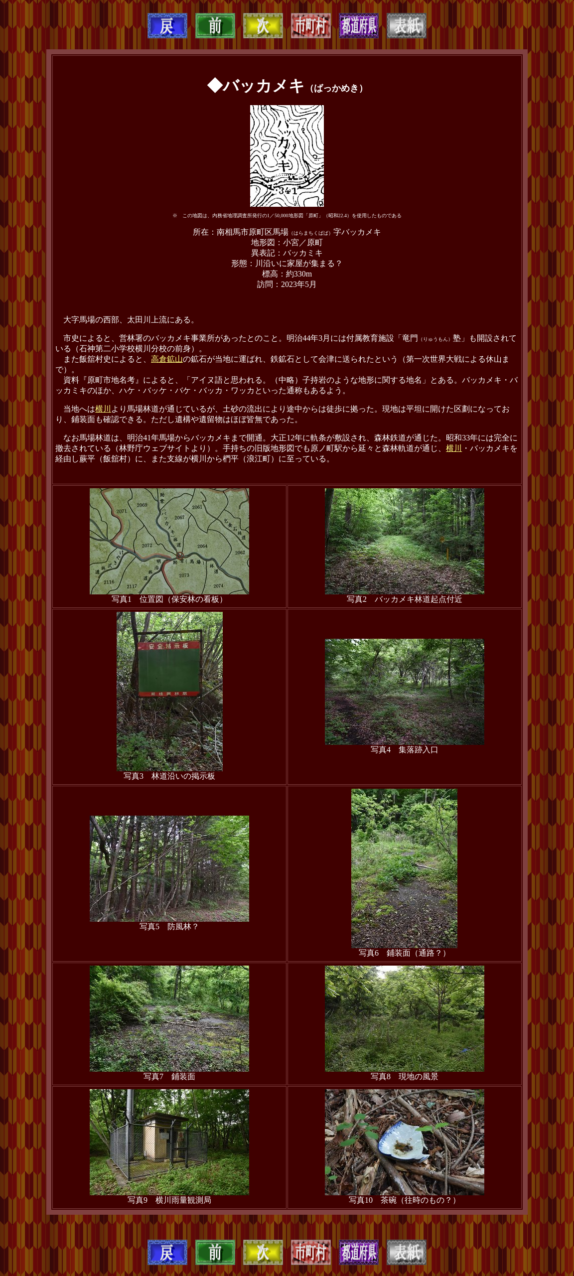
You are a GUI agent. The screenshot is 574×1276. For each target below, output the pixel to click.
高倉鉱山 (167, 359)
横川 (103, 409)
